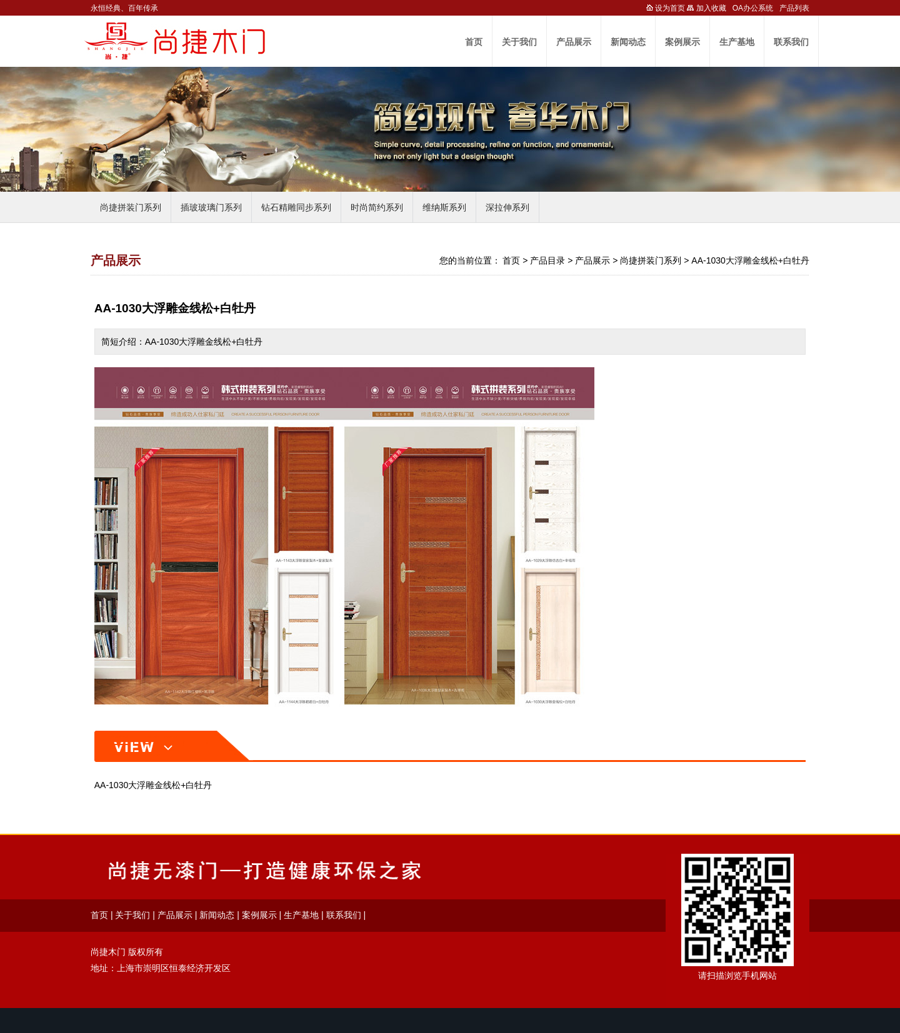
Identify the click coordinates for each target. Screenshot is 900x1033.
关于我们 (519, 42)
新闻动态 (628, 42)
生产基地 (736, 42)
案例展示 (682, 42)
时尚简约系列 (377, 207)
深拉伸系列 (507, 207)
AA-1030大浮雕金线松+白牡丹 (750, 260)
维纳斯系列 (444, 207)
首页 (473, 42)
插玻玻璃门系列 (211, 207)
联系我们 (791, 42)
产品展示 (573, 42)
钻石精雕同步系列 (296, 207)
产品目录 (547, 260)
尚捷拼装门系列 (130, 207)
